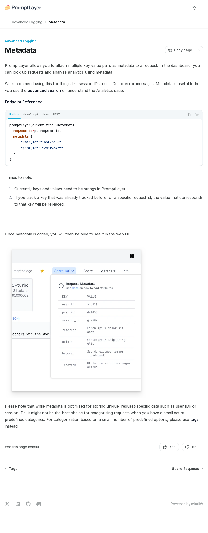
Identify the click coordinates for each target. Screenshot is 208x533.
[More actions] (201, 7)
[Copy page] (180, 50)
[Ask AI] (197, 115)
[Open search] (185, 7)
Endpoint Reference (23, 101)
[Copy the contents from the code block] (189, 115)
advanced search (44, 90)
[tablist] (95, 115)
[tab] (14, 114)
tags (194, 419)
